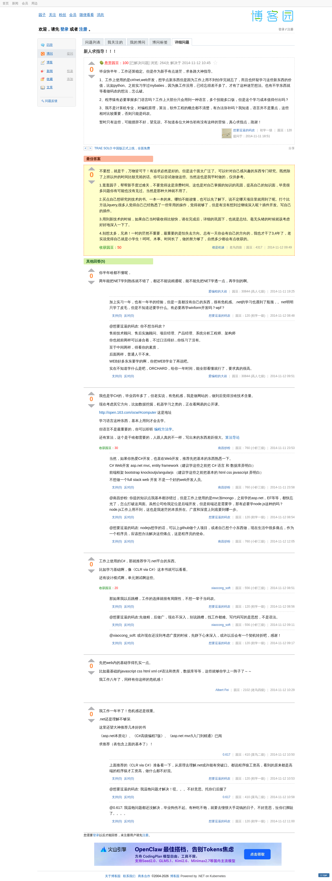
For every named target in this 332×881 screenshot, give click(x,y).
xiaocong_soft (220, 588)
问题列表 (93, 42)
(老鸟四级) (258, 690)
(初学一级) (258, 315)
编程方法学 (163, 429)
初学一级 (266, 130)
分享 (292, 148)
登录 (64, 29)
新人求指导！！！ (100, 51)
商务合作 (144, 876)
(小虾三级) (258, 448)
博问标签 (160, 42)
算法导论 (232, 437)
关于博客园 (112, 876)
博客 (50, 62)
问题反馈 (51, 101)
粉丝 (62, 15)
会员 (25, 3)
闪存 (50, 45)
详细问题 (182, 42)
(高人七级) (258, 291)
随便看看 (87, 15)
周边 (34, 3)
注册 (83, 29)
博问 (50, 53)
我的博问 (137, 42)
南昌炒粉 (224, 448)
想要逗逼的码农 (244, 130)
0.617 (226, 754)
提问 (70, 53)
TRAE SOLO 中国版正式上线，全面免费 (122, 148)
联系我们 (129, 876)
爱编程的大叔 (217, 291)
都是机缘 (218, 247)
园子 (42, 15)
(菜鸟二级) (258, 754)
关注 (52, 15)
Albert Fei (222, 690)
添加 (70, 79)
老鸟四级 (236, 247)
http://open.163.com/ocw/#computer (127, 412)
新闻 (15, 3)
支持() (117, 315)
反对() (129, 315)
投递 (70, 71)
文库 (50, 87)
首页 (6, 3)
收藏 (50, 79)
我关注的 (115, 42)
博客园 (174, 876)
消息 (100, 15)
